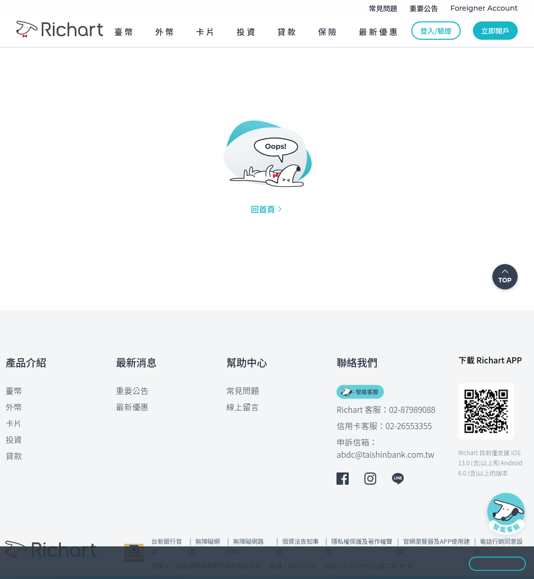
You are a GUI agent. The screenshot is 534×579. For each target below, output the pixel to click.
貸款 (14, 456)
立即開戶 (495, 30)
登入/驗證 (436, 30)
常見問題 (243, 390)
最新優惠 (132, 407)
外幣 (14, 407)
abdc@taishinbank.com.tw (385, 454)
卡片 (14, 423)
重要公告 (132, 390)
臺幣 (14, 390)
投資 (14, 439)
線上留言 (243, 407)
